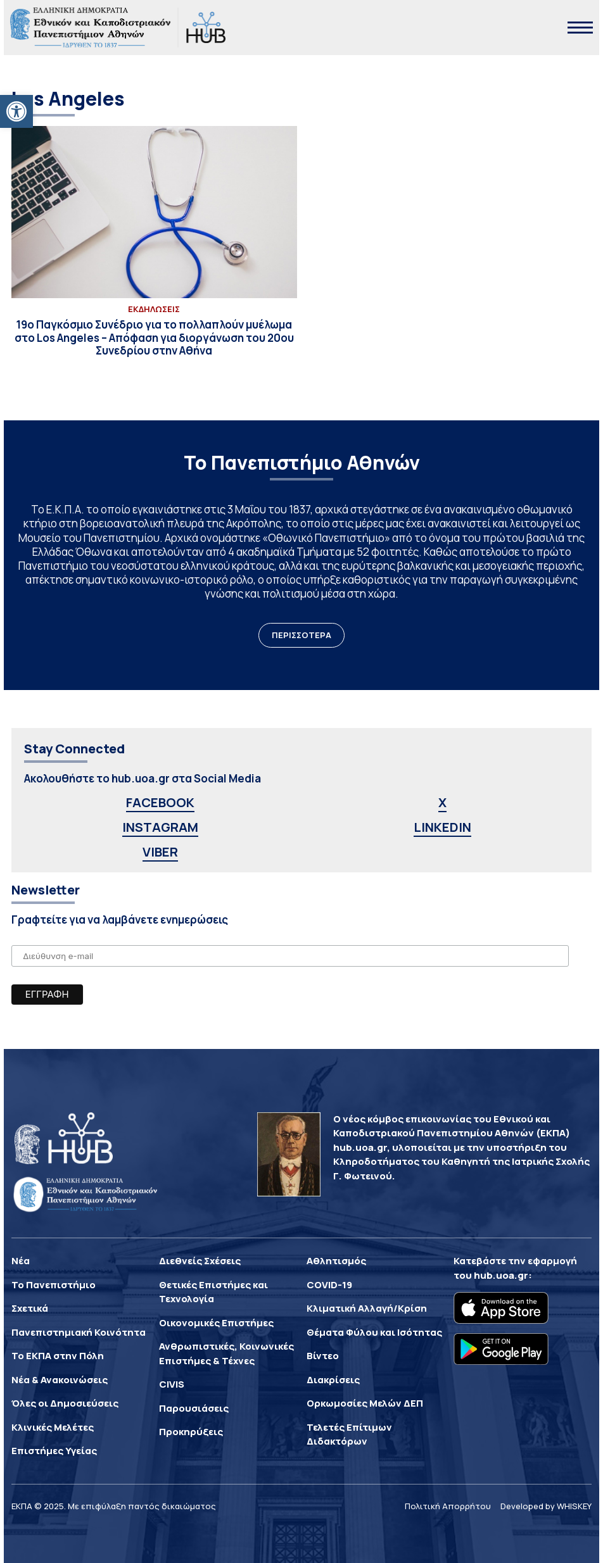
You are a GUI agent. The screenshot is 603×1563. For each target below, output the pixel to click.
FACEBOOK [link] (160, 802)
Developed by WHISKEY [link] (546, 1506)
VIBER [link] (160, 851)
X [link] (442, 802)
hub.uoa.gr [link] (501, 1275)
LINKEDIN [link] (442, 827)
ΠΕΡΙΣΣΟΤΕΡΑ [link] (301, 635)
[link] (16, 111)
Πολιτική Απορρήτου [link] (448, 1506)
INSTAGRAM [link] (160, 827)
